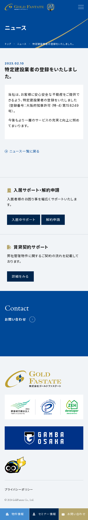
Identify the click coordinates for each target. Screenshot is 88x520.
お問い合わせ (15, 319)
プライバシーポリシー (19, 489)
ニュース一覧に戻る (24, 151)
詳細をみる (20, 276)
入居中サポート (23, 220)
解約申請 (53, 220)
